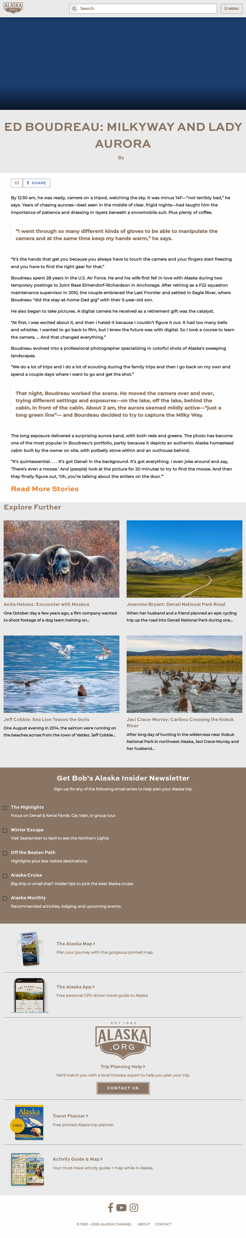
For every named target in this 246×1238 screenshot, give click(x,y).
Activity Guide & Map (78, 1159)
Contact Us (123, 1088)
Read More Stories (45, 489)
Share (36, 183)
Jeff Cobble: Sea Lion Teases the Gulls (47, 719)
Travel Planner (70, 1116)
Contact (163, 1224)
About (144, 1224)
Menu (231, 9)
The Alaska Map (75, 944)
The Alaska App (75, 987)
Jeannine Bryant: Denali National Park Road (176, 604)
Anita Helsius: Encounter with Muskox (46, 604)
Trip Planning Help (123, 1067)
